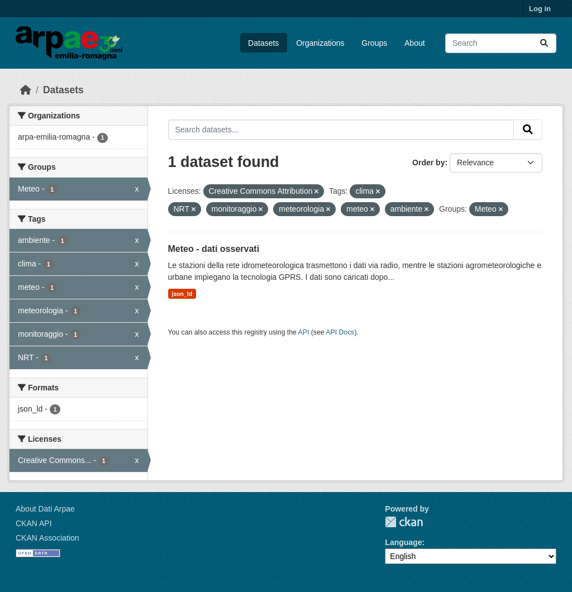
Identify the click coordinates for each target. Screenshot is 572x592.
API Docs (340, 332)
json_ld (181, 293)
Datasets (263, 43)
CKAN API (34, 523)
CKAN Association (47, 537)
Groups (374, 43)
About (414, 43)
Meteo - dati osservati (214, 249)
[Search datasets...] (500, 43)
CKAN (404, 522)
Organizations (320, 43)
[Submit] (544, 43)
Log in (540, 8)
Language (403, 542)
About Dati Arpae (45, 508)
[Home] (25, 90)
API (303, 332)
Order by (428, 162)
